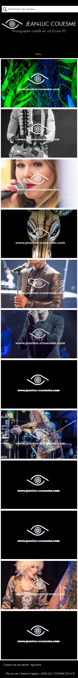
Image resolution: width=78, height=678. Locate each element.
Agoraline (35, 664)
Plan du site (12, 673)
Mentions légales (30, 673)
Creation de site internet (16, 664)
